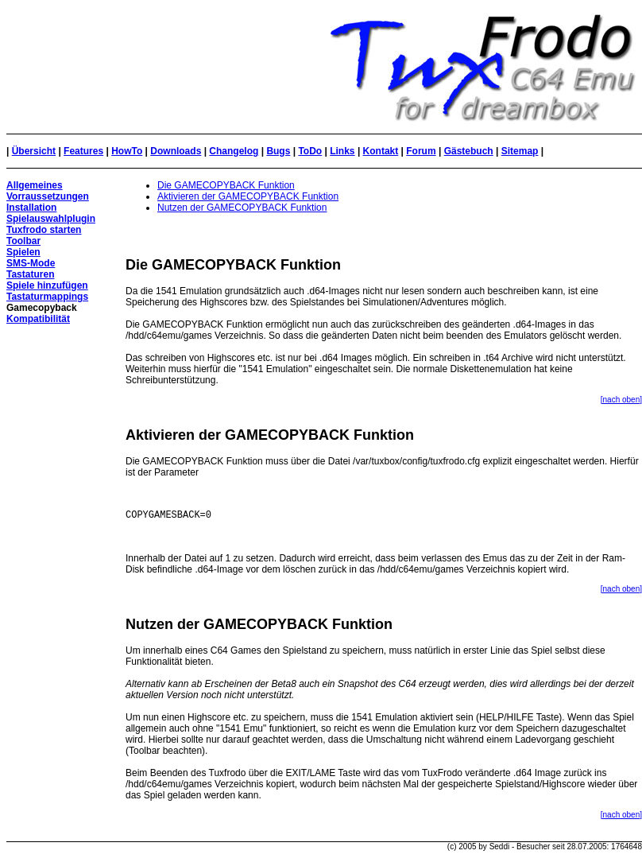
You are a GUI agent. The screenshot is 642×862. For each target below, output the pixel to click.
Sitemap (520, 151)
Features (83, 151)
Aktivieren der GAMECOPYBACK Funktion (247, 196)
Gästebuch (468, 151)
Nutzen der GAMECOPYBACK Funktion (242, 207)
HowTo (126, 151)
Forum (420, 151)
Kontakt (381, 151)
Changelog (233, 151)
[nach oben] (621, 399)
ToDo (310, 151)
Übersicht (34, 151)
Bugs (278, 151)
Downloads (175, 151)
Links (342, 151)
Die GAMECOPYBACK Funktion (226, 185)
